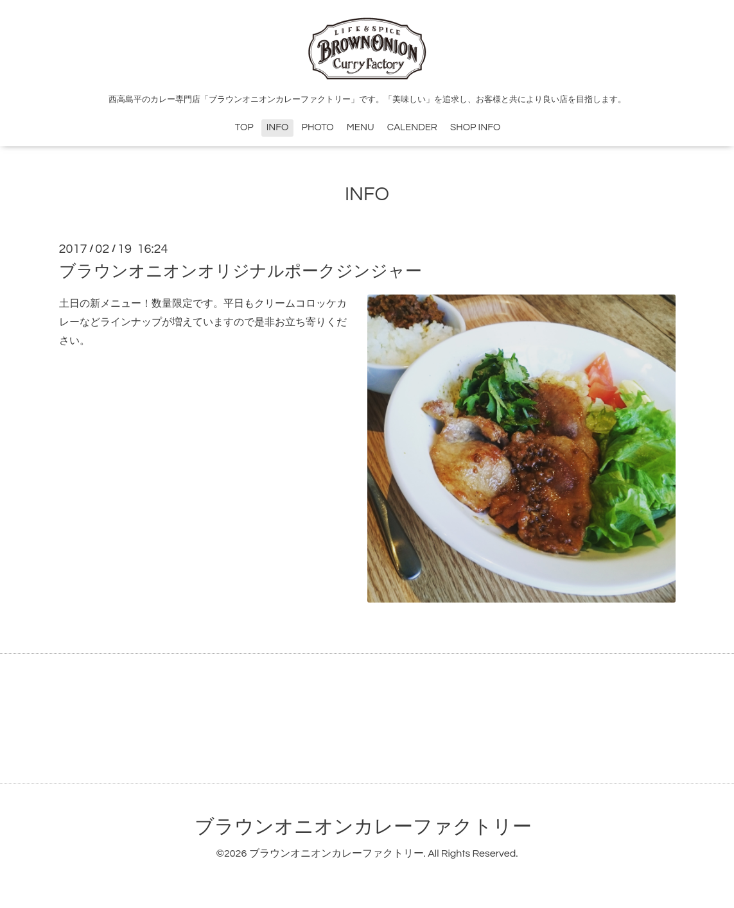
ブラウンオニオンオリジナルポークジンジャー (240, 271)
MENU (360, 127)
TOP (244, 127)
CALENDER (412, 127)
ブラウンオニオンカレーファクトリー (363, 827)
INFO (278, 127)
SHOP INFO (475, 127)
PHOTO (318, 127)
